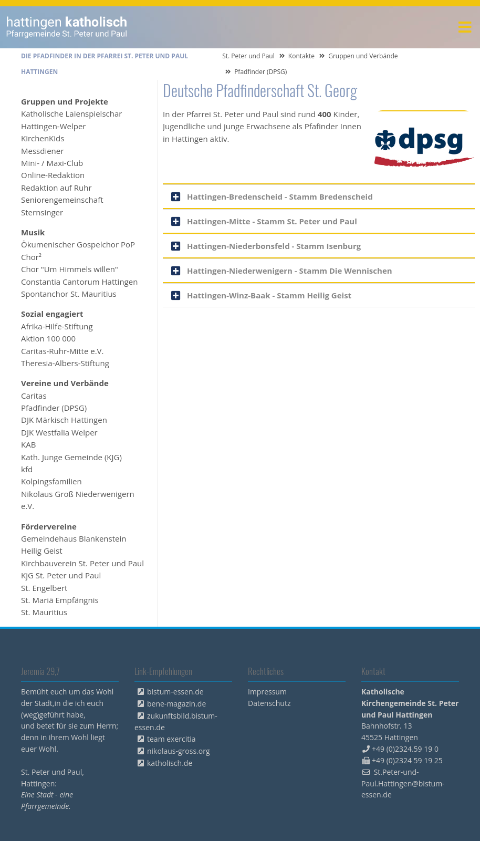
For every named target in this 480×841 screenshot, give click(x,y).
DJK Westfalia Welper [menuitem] (59, 432)
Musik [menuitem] (33, 232)
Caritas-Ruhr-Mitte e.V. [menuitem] (62, 351)
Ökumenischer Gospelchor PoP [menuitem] (78, 244)
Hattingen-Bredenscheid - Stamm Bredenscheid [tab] (280, 196)
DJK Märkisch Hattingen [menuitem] (64, 419)
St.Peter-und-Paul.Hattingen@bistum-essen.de (403, 783)
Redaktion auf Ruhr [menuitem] (56, 187)
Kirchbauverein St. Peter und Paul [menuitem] (82, 563)
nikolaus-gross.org (178, 751)
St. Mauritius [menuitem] (44, 612)
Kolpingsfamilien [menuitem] (51, 481)
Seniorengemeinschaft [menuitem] (62, 199)
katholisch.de (169, 763)
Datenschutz (269, 703)
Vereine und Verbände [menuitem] (65, 383)
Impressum (267, 692)
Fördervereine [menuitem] (49, 526)
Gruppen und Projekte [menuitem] (64, 101)
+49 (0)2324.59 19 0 (405, 749)
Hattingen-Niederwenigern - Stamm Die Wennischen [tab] (289, 270)
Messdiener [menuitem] (42, 151)
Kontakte (301, 55)
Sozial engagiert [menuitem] (52, 313)
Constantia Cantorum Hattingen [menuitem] (79, 281)
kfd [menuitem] (27, 469)
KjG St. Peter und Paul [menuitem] (61, 575)
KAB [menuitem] (28, 444)
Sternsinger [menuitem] (42, 212)
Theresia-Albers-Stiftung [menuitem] (65, 363)
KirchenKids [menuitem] (42, 138)
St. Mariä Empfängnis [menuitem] (60, 600)
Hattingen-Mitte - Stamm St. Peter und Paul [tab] (272, 221)
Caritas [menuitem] (34, 395)
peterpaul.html (67, 27)
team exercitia (171, 739)
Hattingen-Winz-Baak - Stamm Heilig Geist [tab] (269, 295)
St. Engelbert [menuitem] (44, 588)
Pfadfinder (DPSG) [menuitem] (54, 407)
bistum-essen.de (175, 692)
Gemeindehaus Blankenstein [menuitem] (73, 538)
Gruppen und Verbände (363, 55)
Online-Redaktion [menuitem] (53, 175)
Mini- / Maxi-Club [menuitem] (52, 163)
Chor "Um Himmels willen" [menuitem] (69, 269)
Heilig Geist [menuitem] (41, 550)
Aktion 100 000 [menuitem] (48, 338)
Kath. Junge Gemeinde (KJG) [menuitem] (71, 457)
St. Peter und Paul (248, 55)
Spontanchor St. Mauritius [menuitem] (69, 293)
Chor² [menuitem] (31, 257)
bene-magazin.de (176, 704)
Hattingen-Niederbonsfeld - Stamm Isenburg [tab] (274, 246)
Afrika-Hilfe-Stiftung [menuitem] (57, 326)
